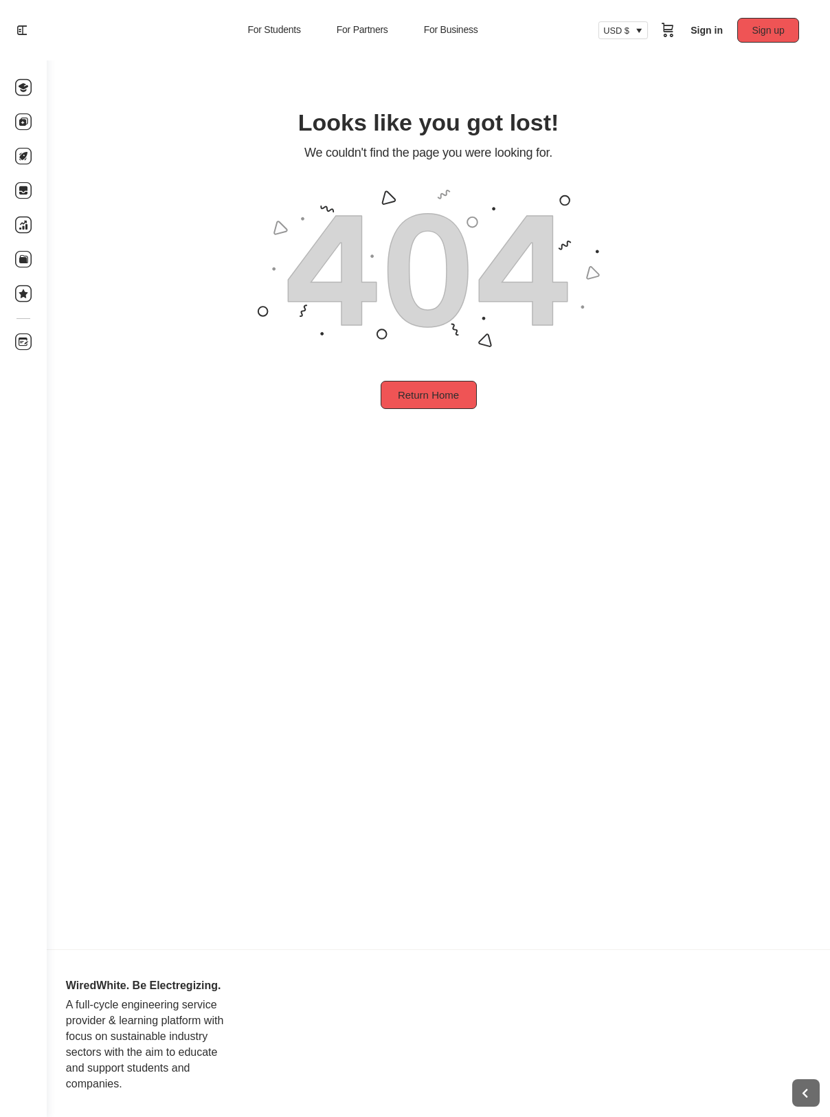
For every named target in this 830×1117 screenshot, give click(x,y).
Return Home (438, 395)
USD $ (620, 30)
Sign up (772, 30)
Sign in (710, 30)
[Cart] (671, 30)
